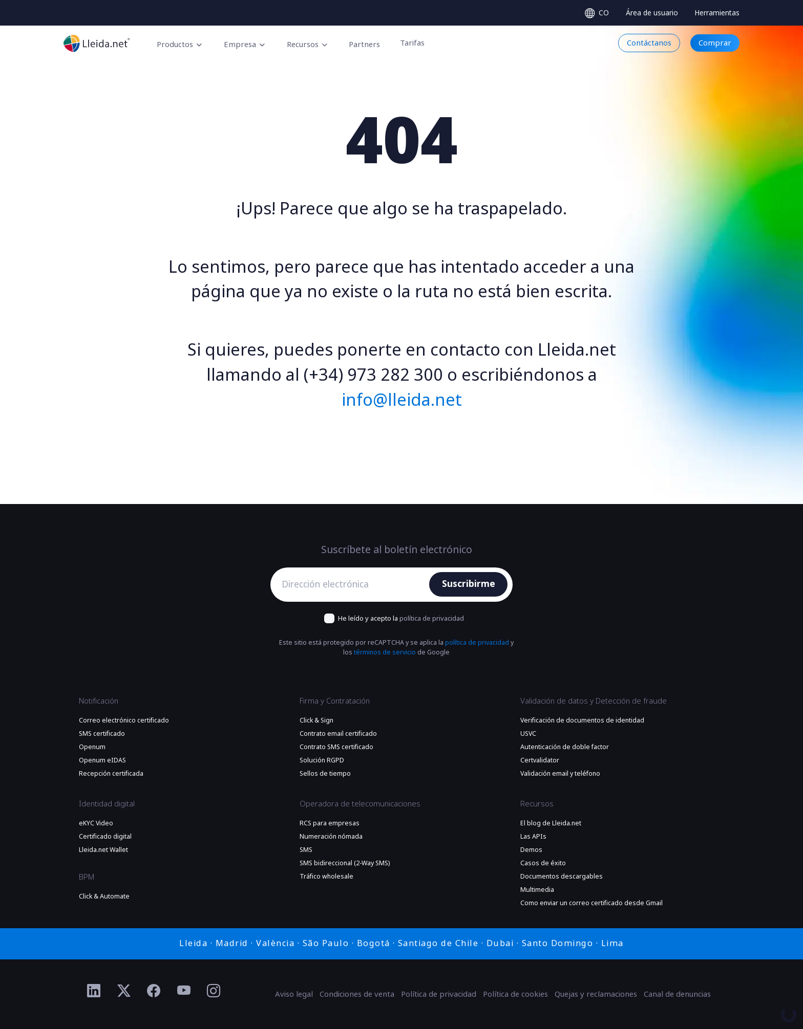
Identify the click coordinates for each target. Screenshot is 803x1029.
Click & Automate (104, 896)
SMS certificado (102, 733)
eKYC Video (96, 823)
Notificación (98, 701)
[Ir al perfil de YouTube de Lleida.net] (184, 991)
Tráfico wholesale (326, 876)
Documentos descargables (561, 876)
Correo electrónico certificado (124, 720)
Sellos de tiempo (325, 773)
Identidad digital (107, 803)
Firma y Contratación (335, 701)
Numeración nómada (331, 836)
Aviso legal (294, 994)
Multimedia (537, 889)
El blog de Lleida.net (550, 823)
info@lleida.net (402, 400)
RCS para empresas (330, 823)
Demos (531, 850)
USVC (528, 733)
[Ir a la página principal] (97, 43)
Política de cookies (515, 994)
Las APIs (533, 836)
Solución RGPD (322, 760)
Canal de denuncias (677, 994)
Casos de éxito (543, 863)
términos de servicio (385, 652)
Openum (92, 747)
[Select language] (597, 13)
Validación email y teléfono (560, 773)
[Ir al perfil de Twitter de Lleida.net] (124, 991)
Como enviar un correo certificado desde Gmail (591, 903)
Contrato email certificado (338, 733)
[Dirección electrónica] (353, 584)
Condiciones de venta (357, 994)
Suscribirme (468, 583)
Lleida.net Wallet (103, 850)
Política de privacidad (438, 994)
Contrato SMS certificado (336, 747)
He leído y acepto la (401, 618)
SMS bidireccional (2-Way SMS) (345, 863)
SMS (306, 850)
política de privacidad (431, 618)
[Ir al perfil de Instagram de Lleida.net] (214, 991)
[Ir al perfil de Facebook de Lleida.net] (154, 991)
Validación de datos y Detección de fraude (593, 701)
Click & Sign (316, 720)
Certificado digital (105, 836)
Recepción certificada (111, 773)
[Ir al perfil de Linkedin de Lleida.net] (94, 991)
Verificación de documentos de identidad (582, 720)
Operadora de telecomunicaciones (360, 803)
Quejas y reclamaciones (596, 994)
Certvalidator (539, 760)
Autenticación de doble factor (564, 747)
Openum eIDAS (102, 760)
